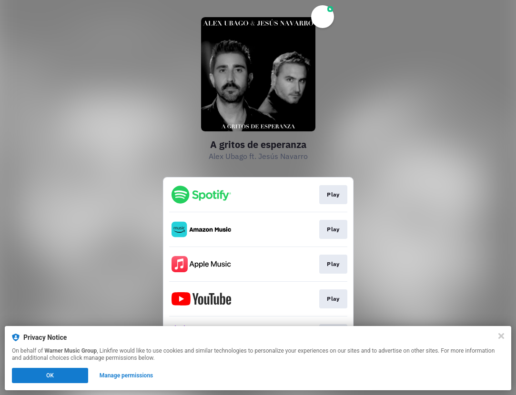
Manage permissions (126, 375)
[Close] (501, 336)
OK (50, 375)
